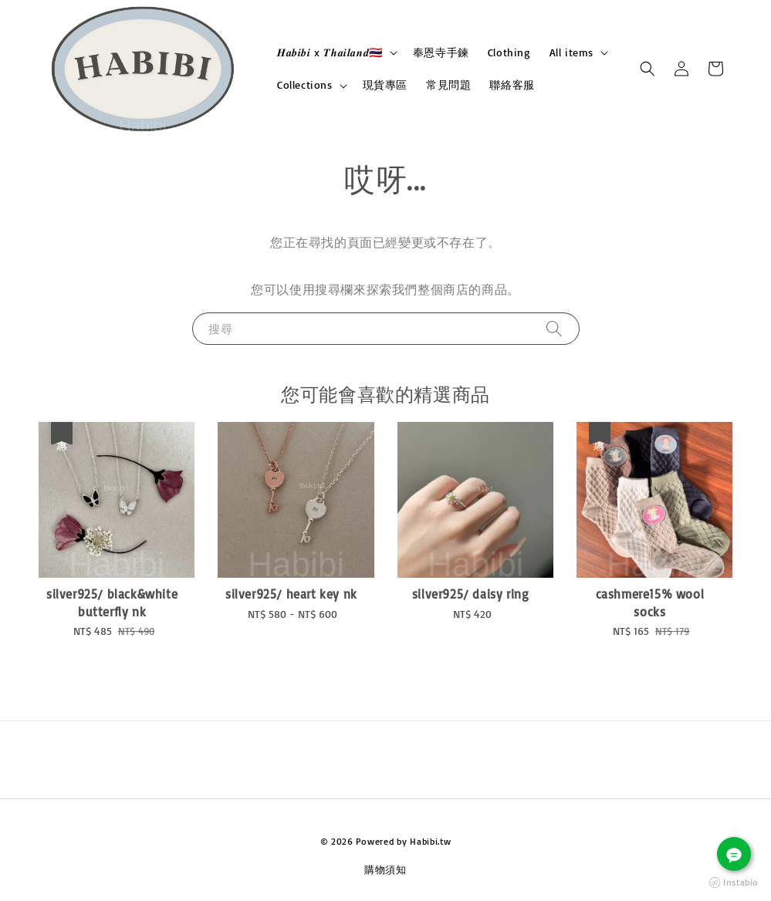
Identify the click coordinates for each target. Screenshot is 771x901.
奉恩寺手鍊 (441, 52)
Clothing (509, 52)
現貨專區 (385, 84)
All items (571, 52)
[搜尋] (554, 328)
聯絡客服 (511, 84)
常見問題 (448, 84)
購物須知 (385, 869)
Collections (305, 84)
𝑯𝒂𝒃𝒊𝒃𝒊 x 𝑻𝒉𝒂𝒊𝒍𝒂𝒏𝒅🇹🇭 (330, 52)
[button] (647, 69)
